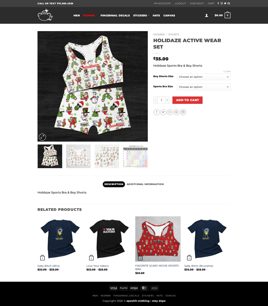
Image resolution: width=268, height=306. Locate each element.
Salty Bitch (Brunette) (198, 266)
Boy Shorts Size (163, 76)
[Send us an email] (229, 3)
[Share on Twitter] (163, 112)
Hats (156, 15)
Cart (211, 3)
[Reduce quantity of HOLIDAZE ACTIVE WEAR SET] (155, 100)
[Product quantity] (161, 100)
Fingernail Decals (115, 15)
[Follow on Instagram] (222, 3)
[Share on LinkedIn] (183, 112)
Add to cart (187, 100)
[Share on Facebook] (157, 112)
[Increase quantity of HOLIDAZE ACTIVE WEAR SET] (167, 100)
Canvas (169, 15)
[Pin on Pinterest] (177, 112)
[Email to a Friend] (170, 112)
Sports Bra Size (163, 86)
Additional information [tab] (145, 184)
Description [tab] (113, 184)
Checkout (197, 3)
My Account (162, 3)
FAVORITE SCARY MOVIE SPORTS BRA (157, 267)
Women (90, 15)
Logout (180, 3)
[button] (206, 15)
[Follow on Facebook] (218, 3)
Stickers (141, 15)
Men (77, 15)
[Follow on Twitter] (225, 3)
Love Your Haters (97, 266)
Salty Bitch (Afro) (48, 266)
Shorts (173, 34)
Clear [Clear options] (227, 71)
